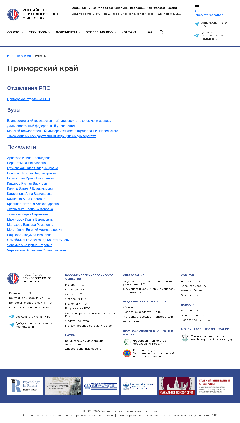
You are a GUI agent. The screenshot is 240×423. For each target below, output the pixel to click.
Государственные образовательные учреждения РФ (148, 283)
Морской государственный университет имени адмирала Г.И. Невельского (62, 131)
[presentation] (229, 386)
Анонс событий (191, 281)
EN (204, 5)
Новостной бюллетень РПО (142, 311)
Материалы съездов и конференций (148, 316)
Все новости (189, 310)
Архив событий (191, 290)
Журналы (129, 307)
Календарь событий (194, 285)
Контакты (130, 32)
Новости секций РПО (195, 319)
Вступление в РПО (78, 308)
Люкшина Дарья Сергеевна (27, 214)
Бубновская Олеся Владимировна (32, 168)
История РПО (74, 284)
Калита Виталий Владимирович (30, 188)
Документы (66, 32)
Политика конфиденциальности (31, 307)
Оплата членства (77, 320)
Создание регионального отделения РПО (90, 315)
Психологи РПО (76, 303)
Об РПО (13, 32)
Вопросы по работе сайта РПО (30, 302)
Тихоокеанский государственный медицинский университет (51, 136)
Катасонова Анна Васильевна (29, 193)
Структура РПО (75, 289)
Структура (37, 32)
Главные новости (192, 315)
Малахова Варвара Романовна (30, 224)
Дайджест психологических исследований (212, 35)
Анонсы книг (131, 321)
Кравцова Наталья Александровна (33, 204)
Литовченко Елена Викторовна (30, 209)
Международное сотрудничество (88, 325)
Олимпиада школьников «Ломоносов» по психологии (149, 290)
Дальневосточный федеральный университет (41, 126)
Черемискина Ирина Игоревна (29, 245)
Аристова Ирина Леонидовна (29, 158)
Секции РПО (73, 294)
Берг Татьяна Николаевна (26, 163)
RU (197, 5)
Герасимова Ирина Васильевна (30, 178)
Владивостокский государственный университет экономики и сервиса (59, 120)
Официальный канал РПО (214, 24)
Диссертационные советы (83, 348)
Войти (198, 11)
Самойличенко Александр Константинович (39, 240)
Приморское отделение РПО (28, 99)
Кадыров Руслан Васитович (28, 183)
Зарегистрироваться (208, 14)
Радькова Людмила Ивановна (29, 235)
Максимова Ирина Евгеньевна (29, 219)
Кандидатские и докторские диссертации (84, 342)
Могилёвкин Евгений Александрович (34, 229)
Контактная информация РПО (29, 297)
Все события (190, 295)
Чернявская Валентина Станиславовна (36, 250)
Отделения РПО (99, 32)
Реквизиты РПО (20, 293)
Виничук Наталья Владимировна (31, 173)
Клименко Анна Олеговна (26, 199)
